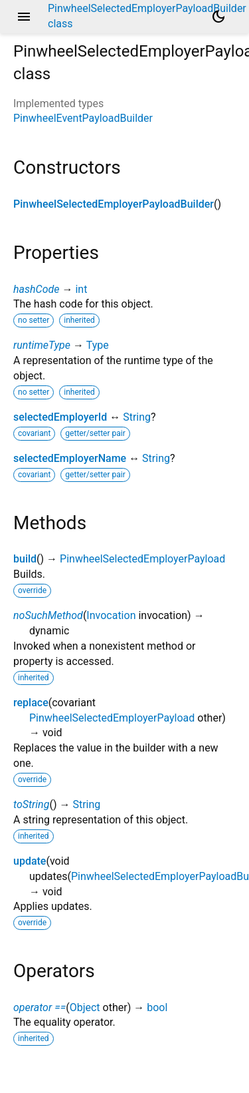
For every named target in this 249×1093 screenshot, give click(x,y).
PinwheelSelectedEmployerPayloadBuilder (113, 204)
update (29, 861)
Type (97, 345)
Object (85, 1007)
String (137, 417)
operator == (39, 1007)
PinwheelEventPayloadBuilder (83, 118)
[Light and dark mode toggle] (218, 16)
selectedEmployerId (60, 417)
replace (30, 702)
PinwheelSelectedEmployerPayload (142, 558)
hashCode (36, 289)
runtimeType (41, 345)
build (25, 558)
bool (157, 1007)
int (81, 289)
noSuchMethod (48, 615)
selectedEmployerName (69, 458)
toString (31, 804)
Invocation (110, 615)
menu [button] (24, 17)
